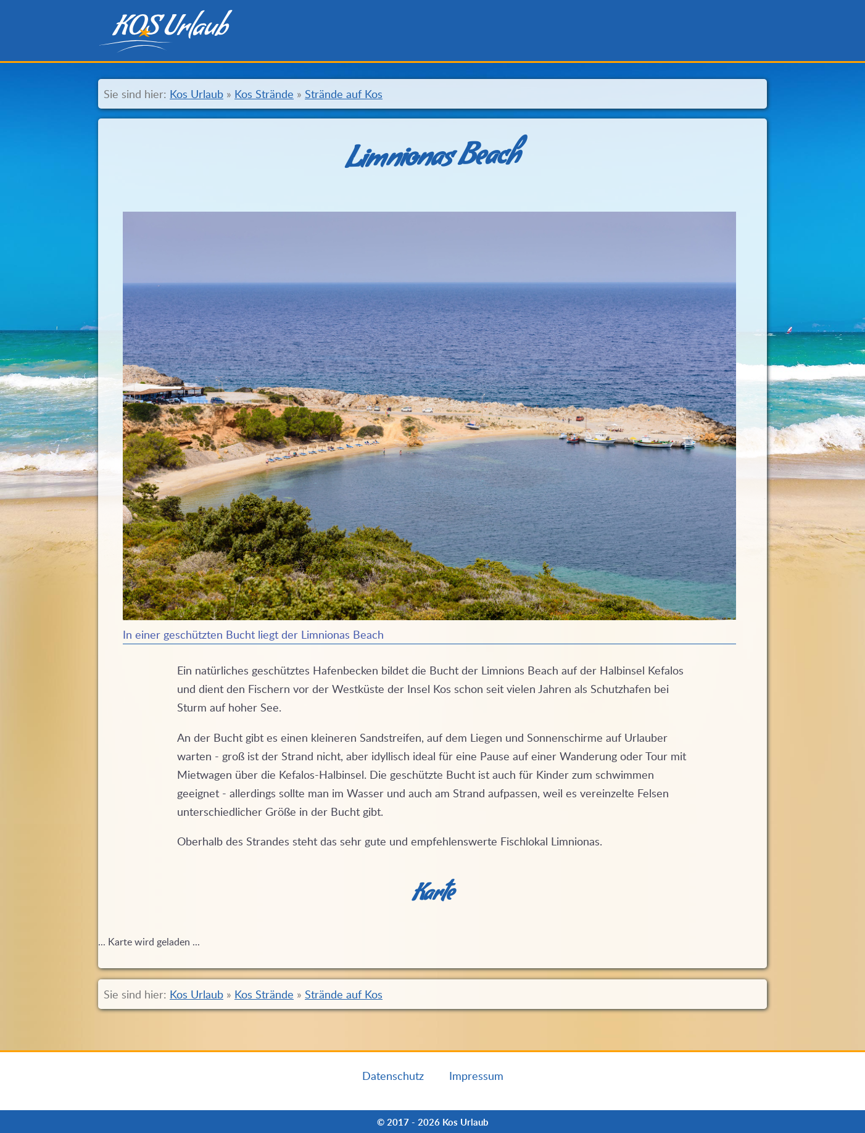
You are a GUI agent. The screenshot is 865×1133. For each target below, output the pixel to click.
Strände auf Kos (344, 93)
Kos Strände (264, 93)
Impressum (476, 1075)
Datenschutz (393, 1075)
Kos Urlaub (196, 93)
